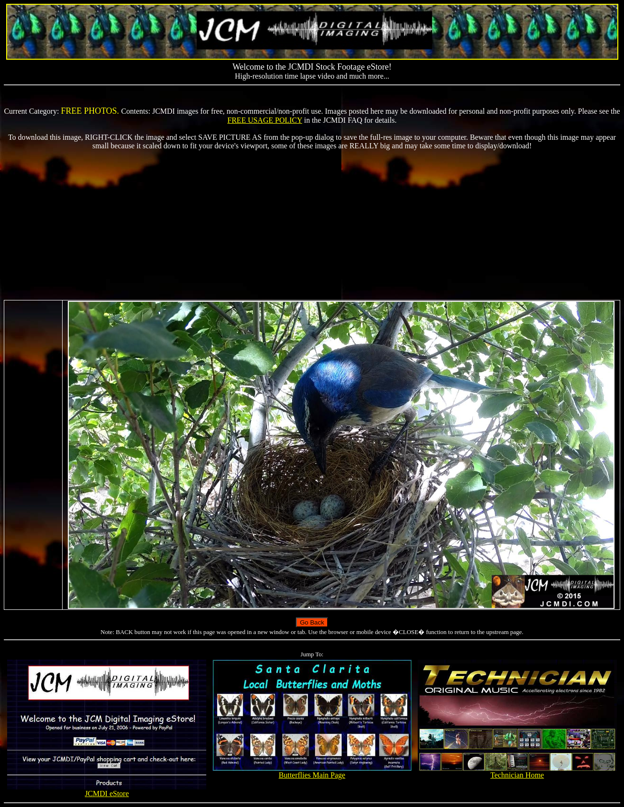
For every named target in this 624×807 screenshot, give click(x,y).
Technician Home (517, 771)
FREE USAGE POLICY (265, 120)
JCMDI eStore (106, 790)
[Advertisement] (312, 225)
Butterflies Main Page (312, 771)
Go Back (312, 622)
